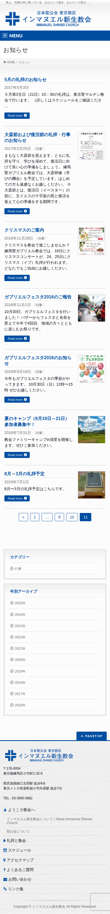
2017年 (20, 694)
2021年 (20, 648)
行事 (39, 148)
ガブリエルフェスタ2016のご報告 (38, 297)
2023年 (20, 626)
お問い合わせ (17, 879)
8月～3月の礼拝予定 (24, 473)
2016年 (20, 705)
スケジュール (17, 850)
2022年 (20, 637)
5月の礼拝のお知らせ (25, 79)
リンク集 (13, 889)
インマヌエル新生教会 (48, 906)
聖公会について (18, 831)
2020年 (20, 660)
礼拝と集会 (14, 840)
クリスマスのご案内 (24, 230)
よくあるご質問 (18, 870)
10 (72, 517)
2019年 (20, 671)
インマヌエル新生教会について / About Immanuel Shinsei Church (49, 821)
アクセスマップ (18, 860)
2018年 (20, 683)
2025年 (20, 603)
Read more (15, 115)
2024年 (20, 615)
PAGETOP (94, 736)
